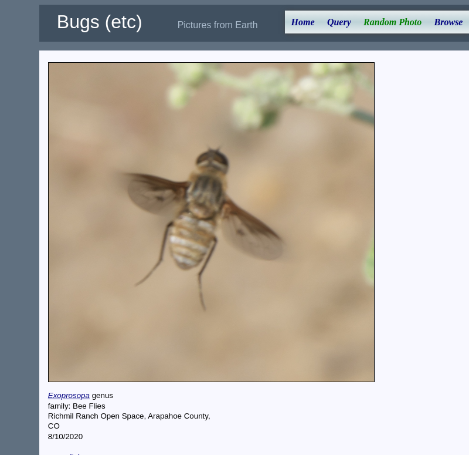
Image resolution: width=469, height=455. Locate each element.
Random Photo (392, 22)
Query (339, 22)
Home (303, 22)
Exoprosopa (69, 395)
